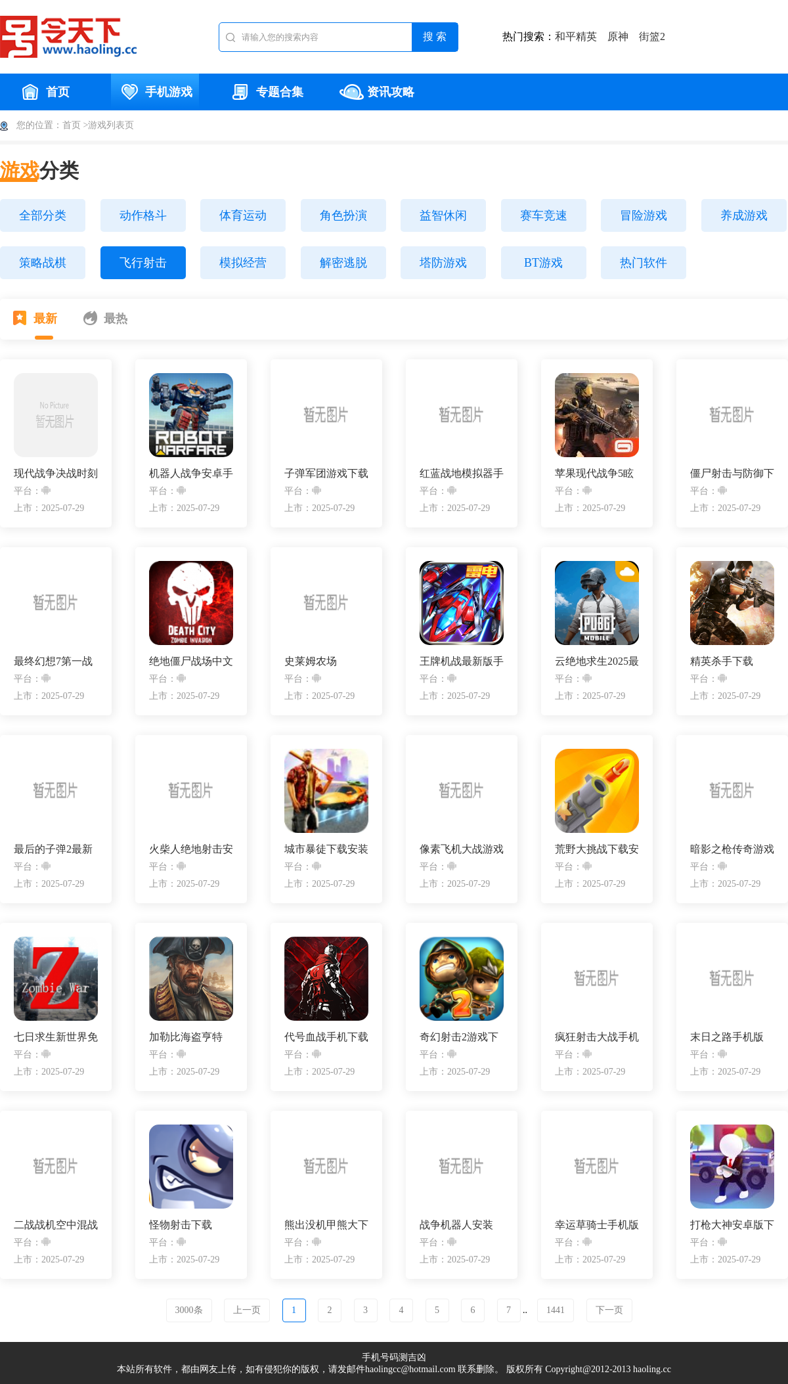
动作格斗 (143, 215)
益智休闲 (443, 215)
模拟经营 (243, 262)
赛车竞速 (543, 215)
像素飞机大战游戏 (462, 849)
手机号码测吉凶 (394, 1357)
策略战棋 (42, 262)
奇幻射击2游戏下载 (459, 1037)
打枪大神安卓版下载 (732, 1225)
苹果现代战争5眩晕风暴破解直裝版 (597, 474)
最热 (105, 318)
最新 (35, 318)
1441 (555, 1310)
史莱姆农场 (310, 661)
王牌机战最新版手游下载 (462, 662)
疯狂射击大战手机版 (597, 1037)
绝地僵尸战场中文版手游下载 (191, 662)
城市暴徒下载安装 (326, 849)
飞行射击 (143, 262)
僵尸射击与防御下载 (732, 474)
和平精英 (576, 36)
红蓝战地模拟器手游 (462, 474)
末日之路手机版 (727, 1036)
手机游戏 (155, 92)
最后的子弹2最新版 (53, 849)
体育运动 (243, 215)
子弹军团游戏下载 (326, 473)
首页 (44, 92)
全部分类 (42, 215)
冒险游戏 (643, 215)
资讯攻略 (376, 92)
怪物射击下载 (180, 1224)
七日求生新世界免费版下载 (56, 1037)
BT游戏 (543, 262)
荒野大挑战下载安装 (597, 849)
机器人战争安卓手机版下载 (191, 474)
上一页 (247, 1310)
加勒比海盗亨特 (186, 1036)
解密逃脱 (343, 262)
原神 (617, 36)
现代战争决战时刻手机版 (56, 474)
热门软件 (643, 262)
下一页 (609, 1310)
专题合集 (266, 92)
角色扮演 (343, 215)
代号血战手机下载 (326, 1036)
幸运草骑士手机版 (597, 1224)
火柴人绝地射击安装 (191, 849)
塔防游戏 (443, 262)
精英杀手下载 (721, 661)
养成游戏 (744, 215)
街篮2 (652, 36)
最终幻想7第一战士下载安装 (53, 662)
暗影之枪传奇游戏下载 (732, 849)
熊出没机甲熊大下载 (326, 1225)
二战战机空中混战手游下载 (56, 1225)
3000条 (189, 1310)
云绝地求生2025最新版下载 (597, 662)
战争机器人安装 (456, 1224)
